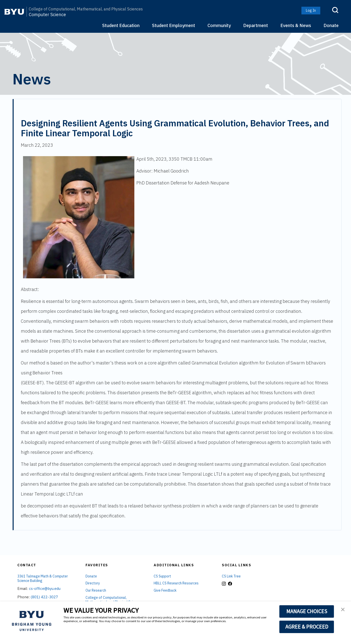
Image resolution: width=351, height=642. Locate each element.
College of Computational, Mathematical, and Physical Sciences (86, 9)
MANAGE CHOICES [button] (306, 611)
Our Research (96, 590)
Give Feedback (165, 590)
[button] (343, 610)
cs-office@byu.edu (44, 588)
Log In (311, 10)
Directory (93, 583)
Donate (331, 25)
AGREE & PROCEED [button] (306, 626)
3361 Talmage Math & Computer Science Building (42, 578)
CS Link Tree (231, 576)
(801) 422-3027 (44, 597)
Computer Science (47, 14)
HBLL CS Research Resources (176, 583)
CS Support (162, 576)
